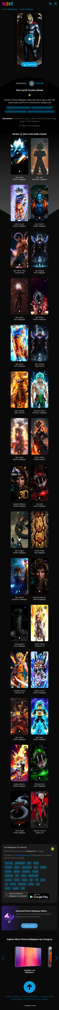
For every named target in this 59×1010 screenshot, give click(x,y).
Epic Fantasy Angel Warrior (40, 365)
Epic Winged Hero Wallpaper (39, 272)
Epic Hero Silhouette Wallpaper (39, 178)
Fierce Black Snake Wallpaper (19, 832)
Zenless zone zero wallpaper (16, 112)
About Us (16, 996)
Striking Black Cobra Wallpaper (19, 645)
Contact (8, 996)
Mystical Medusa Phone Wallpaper (39, 598)
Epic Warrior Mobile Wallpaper (39, 225)
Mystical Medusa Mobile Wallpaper (19, 505)
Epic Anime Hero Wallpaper (19, 318)
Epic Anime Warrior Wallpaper (19, 178)
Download (29, 64)
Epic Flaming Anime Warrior (19, 412)
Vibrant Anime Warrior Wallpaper (39, 692)
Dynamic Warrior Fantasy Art (39, 832)
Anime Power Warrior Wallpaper (19, 225)
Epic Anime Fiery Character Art (19, 272)
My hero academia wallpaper (42, 108)
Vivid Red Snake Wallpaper (40, 505)
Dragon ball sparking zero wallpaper (41, 112)
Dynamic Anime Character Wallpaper (39, 412)
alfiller (35, 83)
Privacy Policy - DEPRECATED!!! (23, 999)
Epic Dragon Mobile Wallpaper (19, 552)
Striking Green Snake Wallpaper (40, 785)
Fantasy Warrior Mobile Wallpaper (19, 785)
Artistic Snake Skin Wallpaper (39, 552)
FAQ (39, 999)
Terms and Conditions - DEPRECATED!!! (37, 996)
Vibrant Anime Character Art (40, 645)
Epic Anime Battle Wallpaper (19, 738)
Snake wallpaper (27, 9)
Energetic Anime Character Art (19, 692)
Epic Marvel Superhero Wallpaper (19, 598)
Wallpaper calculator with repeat (18, 108)
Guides (45, 999)
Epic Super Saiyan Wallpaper (39, 738)
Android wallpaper (21, 855)
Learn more (29, 926)
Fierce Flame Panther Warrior (39, 458)
